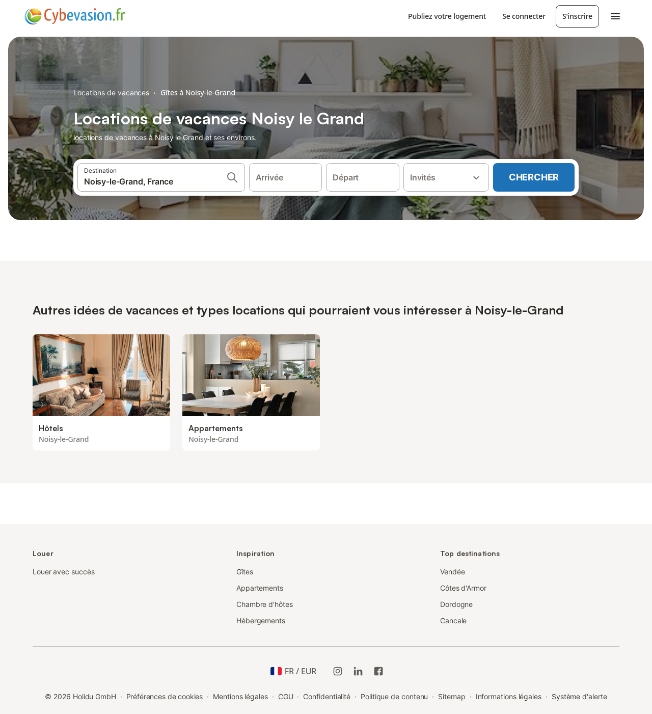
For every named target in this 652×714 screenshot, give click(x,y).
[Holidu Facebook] (378, 671)
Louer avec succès (64, 571)
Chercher (534, 177)
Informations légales (508, 696)
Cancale (453, 620)
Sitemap (451, 696)
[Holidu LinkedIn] (358, 671)
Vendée (452, 571)
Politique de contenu (394, 696)
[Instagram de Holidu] (338, 671)
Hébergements (260, 620)
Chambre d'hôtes (264, 604)
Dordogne (456, 604)
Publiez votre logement (447, 16)
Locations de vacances (111, 92)
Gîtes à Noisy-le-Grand (197, 92)
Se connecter (524, 16)
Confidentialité (326, 696)
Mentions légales (240, 696)
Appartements (259, 588)
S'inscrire (577, 16)
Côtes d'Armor (463, 588)
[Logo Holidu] (74, 16)
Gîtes (244, 571)
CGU (285, 696)
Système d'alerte (579, 696)
